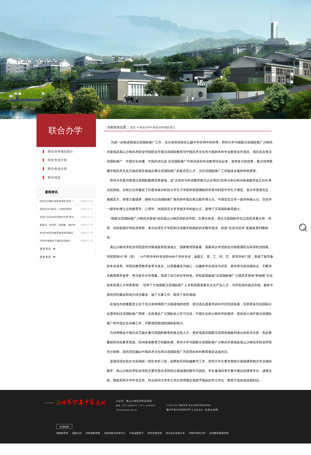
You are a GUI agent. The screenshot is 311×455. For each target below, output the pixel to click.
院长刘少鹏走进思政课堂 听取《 (57, 201)
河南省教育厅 (136, 434)
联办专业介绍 (57, 168)
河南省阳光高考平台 (114, 434)
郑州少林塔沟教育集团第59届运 (56, 232)
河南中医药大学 (197, 434)
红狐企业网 (211, 410)
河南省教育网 (93, 434)
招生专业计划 (57, 160)
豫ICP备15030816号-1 (180, 410)
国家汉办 (77, 434)
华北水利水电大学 (175, 434)
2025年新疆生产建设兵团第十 (55, 240)
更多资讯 (45, 248)
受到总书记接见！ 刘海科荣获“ (56, 209)
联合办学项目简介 (60, 151)
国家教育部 (62, 434)
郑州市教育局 (155, 434)
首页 (133, 127)
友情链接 (64, 427)
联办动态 (54, 177)
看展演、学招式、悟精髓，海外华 (58, 225)
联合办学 (145, 127)
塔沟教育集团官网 (218, 434)
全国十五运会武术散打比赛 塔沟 (57, 217)
